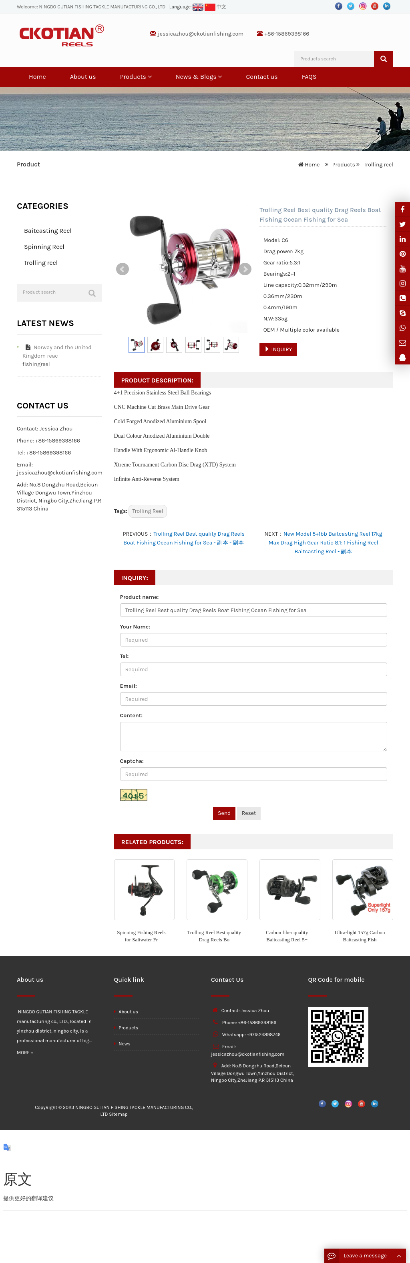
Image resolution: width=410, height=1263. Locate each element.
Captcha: (132, 761)
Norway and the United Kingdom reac (57, 351)
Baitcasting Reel (48, 230)
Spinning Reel (44, 246)
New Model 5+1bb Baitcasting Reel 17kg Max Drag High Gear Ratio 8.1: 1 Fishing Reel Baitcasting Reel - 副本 (325, 542)
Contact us (261, 76)
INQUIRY (278, 349)
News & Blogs (199, 76)
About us (83, 76)
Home (37, 76)
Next (245, 269)
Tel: (124, 656)
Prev (122, 269)
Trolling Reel (147, 511)
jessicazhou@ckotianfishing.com (200, 33)
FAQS (309, 76)
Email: (128, 686)
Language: (186, 7)
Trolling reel (377, 164)
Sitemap (118, 1114)
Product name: (139, 597)
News (122, 1044)
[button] (150, 76)
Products (136, 76)
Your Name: (135, 626)
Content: (131, 715)
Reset (249, 813)
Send (224, 813)
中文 (215, 7)
